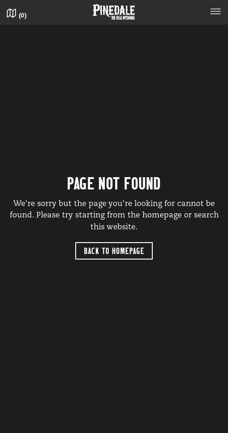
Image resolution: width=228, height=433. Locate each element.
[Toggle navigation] (215, 13)
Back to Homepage (114, 250)
